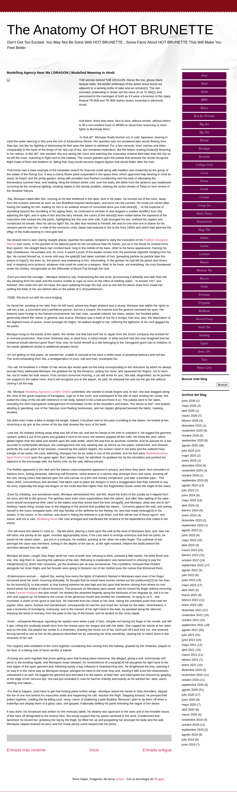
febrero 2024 (190, 510)
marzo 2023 (189, 550)
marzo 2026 (189, 415)
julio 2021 (188, 635)
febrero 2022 (190, 600)
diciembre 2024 (192, 465)
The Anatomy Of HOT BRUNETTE (110, 29)
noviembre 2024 (192, 470)
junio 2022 (188, 580)
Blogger (159, 779)
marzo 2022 (189, 595)
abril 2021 (188, 649)
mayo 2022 (189, 585)
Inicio (94, 750)
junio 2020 (188, 699)
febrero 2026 (190, 420)
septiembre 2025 (193, 440)
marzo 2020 (189, 714)
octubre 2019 (190, 724)
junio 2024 (188, 495)
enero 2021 (189, 665)
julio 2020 (188, 694)
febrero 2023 (190, 555)
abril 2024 (188, 505)
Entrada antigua (157, 750)
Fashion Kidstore (27, 592)
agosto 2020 (190, 689)
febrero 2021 (190, 659)
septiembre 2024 (193, 480)
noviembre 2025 (192, 430)
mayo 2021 (189, 645)
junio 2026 (188, 400)
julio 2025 (188, 450)
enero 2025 (189, 460)
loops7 (120, 779)
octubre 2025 (190, 435)
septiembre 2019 (193, 729)
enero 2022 (189, 605)
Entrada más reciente (26, 750)
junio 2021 (188, 640)
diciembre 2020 (192, 670)
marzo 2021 (189, 654)
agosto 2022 (190, 570)
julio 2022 (188, 575)
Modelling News (47, 519)
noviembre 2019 (192, 719)
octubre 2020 (190, 679)
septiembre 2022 (193, 565)
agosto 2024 (190, 485)
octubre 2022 (190, 560)
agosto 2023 (190, 530)
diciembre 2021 (192, 610)
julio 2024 (188, 490)
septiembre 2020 (193, 684)
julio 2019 (188, 739)
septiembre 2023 (193, 525)
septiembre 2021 (193, 625)
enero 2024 (189, 515)
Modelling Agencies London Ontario (48, 391)
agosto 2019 (190, 734)
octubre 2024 (190, 475)
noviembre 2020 (192, 675)
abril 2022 (188, 590)
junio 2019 (188, 744)
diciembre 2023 (192, 520)
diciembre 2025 (192, 425)
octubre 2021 (190, 620)
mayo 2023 (189, 540)
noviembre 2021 (192, 615)
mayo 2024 (189, 500)
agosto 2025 (190, 445)
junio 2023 (188, 535)
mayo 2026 (189, 405)
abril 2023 (188, 545)
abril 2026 (188, 410)
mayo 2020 (189, 704)
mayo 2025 (189, 455)
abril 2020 (188, 709)
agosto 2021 (190, 630)
